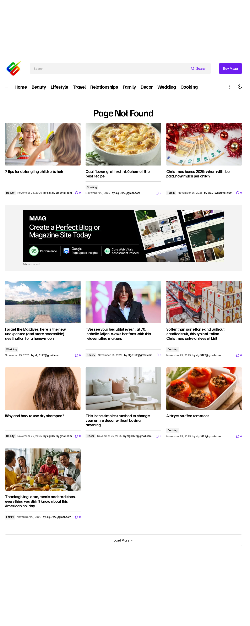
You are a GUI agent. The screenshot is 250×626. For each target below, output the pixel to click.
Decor (90, 436)
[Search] (200, 68)
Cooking (92, 187)
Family (171, 192)
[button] (7, 86)
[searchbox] (109, 68)
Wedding (11, 349)
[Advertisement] (124, 29)
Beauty (10, 192)
